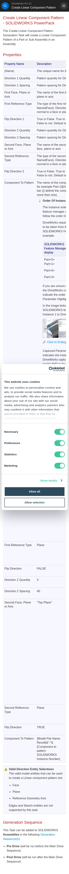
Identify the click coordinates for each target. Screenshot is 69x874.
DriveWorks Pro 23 (21, 3)
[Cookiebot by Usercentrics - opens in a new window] (49, 369)
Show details (48, 480)
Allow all (34, 491)
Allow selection (34, 502)
